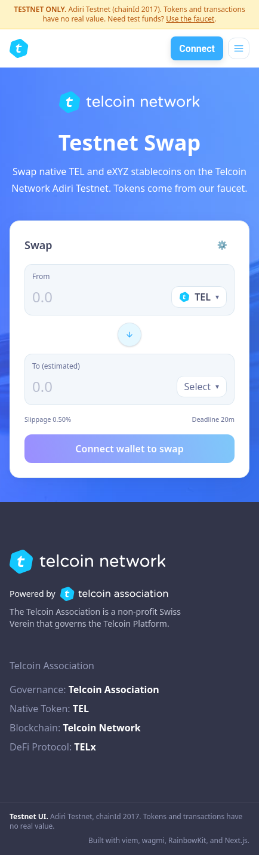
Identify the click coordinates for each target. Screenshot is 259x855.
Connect (197, 48)
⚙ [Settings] (222, 244)
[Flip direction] (129, 335)
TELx (84, 746)
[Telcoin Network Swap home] (19, 48)
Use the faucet (190, 19)
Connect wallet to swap (129, 448)
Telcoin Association (114, 689)
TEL (81, 708)
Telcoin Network (101, 727)
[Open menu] (238, 48)
